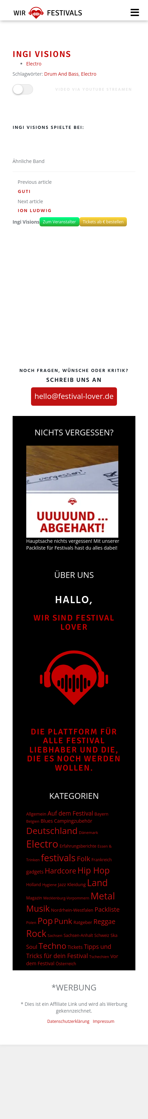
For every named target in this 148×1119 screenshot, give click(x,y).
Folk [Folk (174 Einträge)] (83, 858)
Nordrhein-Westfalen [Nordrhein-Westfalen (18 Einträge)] (72, 910)
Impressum (103, 1021)
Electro (34, 63)
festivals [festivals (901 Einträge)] (58, 857)
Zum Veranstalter (59, 222)
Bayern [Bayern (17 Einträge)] (101, 814)
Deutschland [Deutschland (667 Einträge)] (52, 830)
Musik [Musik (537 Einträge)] (38, 908)
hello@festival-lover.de (74, 396)
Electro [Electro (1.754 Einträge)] (42, 844)
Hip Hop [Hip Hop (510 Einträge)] (93, 870)
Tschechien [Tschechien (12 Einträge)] (99, 956)
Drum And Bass (61, 74)
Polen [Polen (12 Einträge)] (31, 922)
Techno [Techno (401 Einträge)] (52, 945)
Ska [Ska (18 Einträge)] (114, 935)
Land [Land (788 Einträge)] (97, 883)
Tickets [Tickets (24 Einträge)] (75, 947)
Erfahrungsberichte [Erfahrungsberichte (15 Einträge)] (78, 846)
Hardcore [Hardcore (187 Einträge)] (60, 871)
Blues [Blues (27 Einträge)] (47, 821)
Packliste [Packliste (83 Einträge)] (107, 909)
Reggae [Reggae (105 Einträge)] (104, 921)
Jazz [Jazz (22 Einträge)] (62, 884)
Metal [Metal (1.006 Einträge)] (102, 896)
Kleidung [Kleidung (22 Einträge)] (76, 884)
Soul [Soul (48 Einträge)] (32, 947)
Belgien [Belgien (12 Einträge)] (33, 821)
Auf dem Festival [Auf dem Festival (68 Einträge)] (70, 813)
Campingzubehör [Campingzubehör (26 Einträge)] (73, 821)
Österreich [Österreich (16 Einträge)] (66, 964)
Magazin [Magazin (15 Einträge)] (34, 898)
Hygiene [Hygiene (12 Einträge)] (49, 884)
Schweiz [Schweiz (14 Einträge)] (101, 935)
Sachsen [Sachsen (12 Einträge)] (55, 935)
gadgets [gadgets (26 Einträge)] (35, 871)
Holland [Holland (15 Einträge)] (33, 884)
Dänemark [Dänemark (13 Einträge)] (88, 832)
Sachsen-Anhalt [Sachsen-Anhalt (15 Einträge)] (78, 935)
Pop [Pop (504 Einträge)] (45, 920)
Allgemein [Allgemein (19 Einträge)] (36, 814)
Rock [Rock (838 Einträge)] (36, 933)
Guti (24, 192)
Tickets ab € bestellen (103, 222)
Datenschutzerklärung (68, 1021)
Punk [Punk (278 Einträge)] (63, 921)
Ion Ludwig (35, 211)
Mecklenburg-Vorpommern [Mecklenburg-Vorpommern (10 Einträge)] (66, 898)
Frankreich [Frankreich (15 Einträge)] (101, 860)
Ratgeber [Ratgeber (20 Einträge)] (82, 922)
